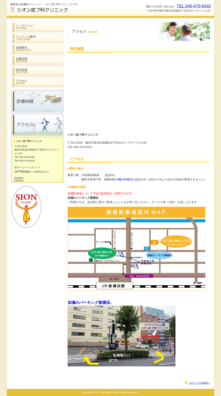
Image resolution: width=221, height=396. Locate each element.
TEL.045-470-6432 (194, 6)
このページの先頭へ (199, 383)
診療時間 (37, 101)
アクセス (37, 124)
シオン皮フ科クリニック (53, 10)
